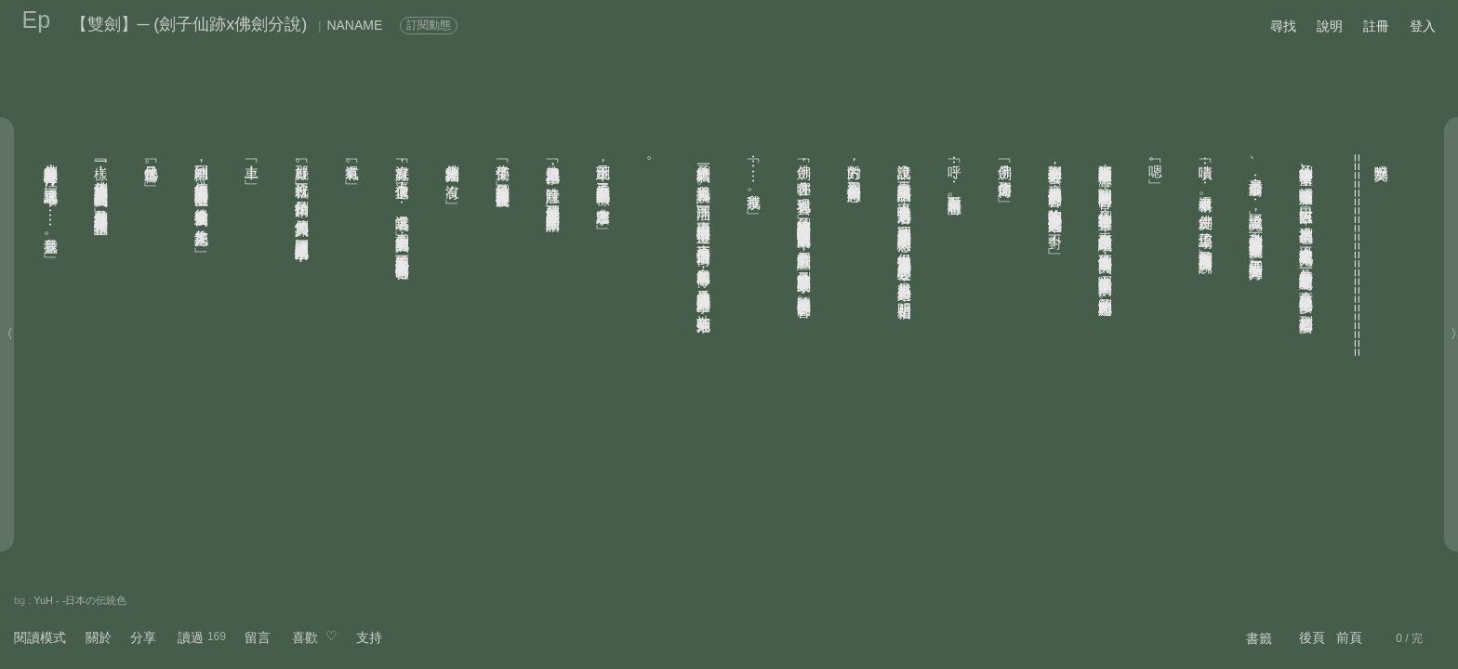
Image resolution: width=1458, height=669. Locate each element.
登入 (1423, 26)
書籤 (1259, 638)
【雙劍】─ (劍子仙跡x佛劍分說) (189, 24)
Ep (36, 20)
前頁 (1349, 637)
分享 (143, 637)
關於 (99, 637)
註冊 (1376, 26)
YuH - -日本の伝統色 (79, 600)
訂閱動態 (428, 25)
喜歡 (305, 637)
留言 (258, 637)
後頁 (1312, 637)
